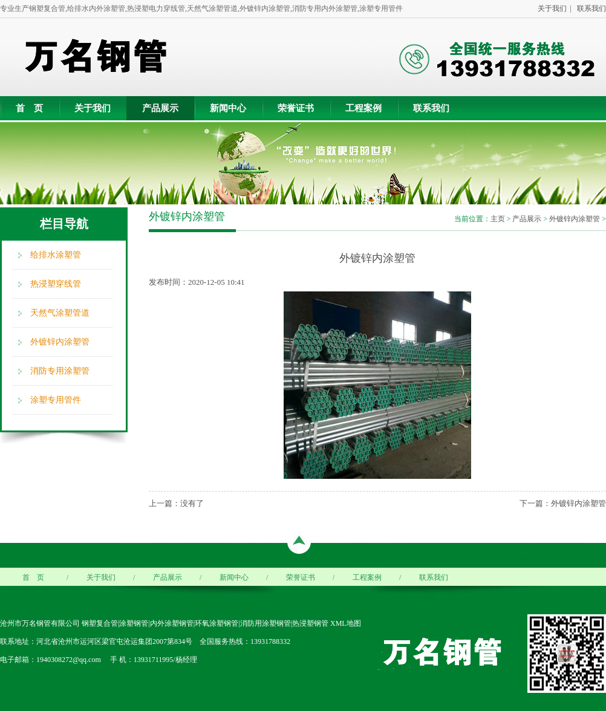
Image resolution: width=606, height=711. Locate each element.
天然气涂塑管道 (60, 312)
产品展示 (160, 108)
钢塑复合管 (100, 623)
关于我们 (92, 108)
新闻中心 (228, 108)
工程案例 (363, 108)
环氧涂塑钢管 (216, 623)
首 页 (29, 108)
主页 (497, 219)
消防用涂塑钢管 (265, 623)
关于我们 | (553, 8)
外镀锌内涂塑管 (60, 341)
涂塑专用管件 (55, 399)
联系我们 (589, 8)
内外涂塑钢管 (172, 623)
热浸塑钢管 (310, 623)
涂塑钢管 (133, 623)
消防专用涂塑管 (60, 370)
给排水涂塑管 (55, 254)
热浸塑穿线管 (55, 283)
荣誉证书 (296, 108)
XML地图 (345, 623)
